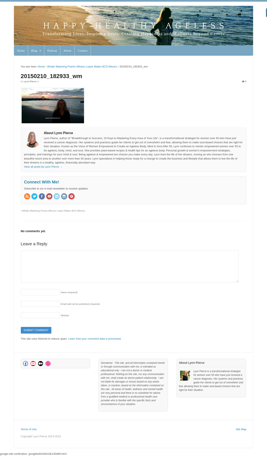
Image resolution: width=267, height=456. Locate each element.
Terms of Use (29, 429)
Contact (83, 50)
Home (21, 50)
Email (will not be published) (80, 304)
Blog (34, 50)
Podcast (52, 50)
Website (65, 315)
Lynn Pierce (30, 81)
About (67, 50)
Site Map (241, 429)
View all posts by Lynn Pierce (43, 166)
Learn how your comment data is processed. (95, 338)
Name (69, 292)
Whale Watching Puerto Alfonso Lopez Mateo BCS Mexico (82, 66)
